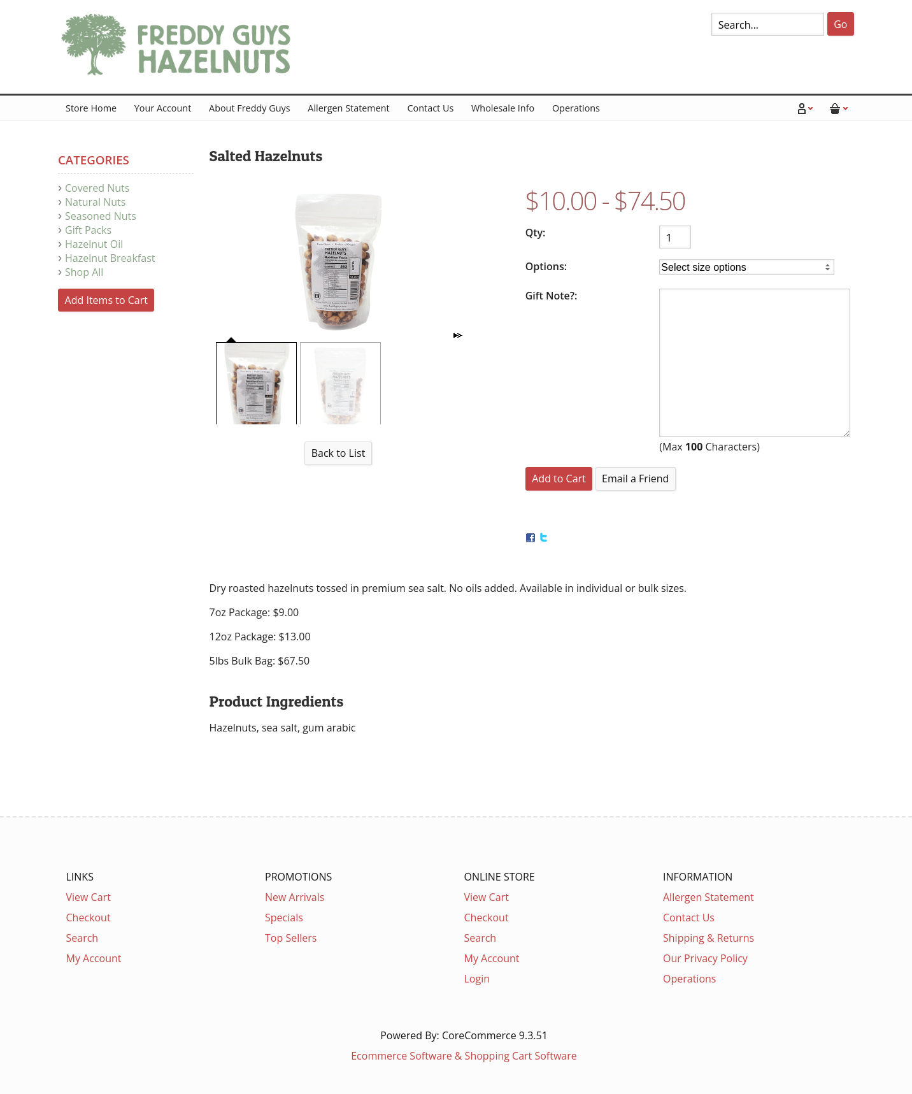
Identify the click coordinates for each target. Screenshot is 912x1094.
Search (82, 938)
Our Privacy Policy (705, 958)
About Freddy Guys (249, 108)
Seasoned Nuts (100, 216)
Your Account (162, 108)
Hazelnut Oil (94, 244)
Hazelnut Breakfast (110, 258)
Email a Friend (635, 478)
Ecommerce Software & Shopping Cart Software (464, 1056)
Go (840, 24)
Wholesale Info (502, 108)
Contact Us (430, 108)
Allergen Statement (348, 108)
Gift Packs (88, 230)
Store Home (91, 108)
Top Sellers (291, 938)
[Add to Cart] (559, 479)
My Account (94, 958)
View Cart (88, 897)
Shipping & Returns (708, 938)
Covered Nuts (97, 188)
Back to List (338, 453)
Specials (284, 917)
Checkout (88, 917)
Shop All (84, 272)
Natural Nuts (95, 202)
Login (477, 979)
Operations (576, 108)
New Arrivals (294, 897)
